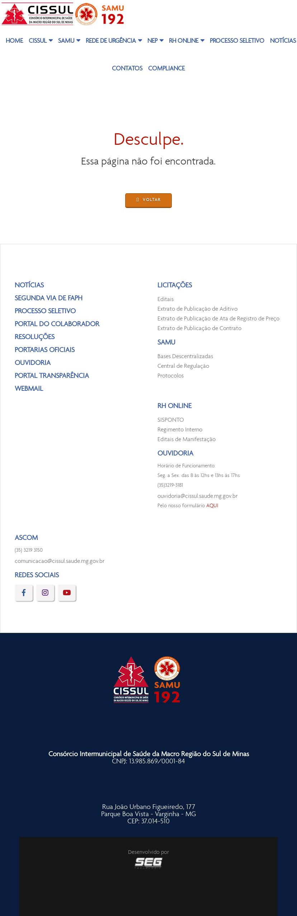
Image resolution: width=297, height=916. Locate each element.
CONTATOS (127, 69)
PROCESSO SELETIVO (237, 41)
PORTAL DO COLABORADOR (57, 324)
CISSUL (38, 41)
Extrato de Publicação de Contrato (199, 328)
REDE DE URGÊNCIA (111, 41)
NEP (152, 41)
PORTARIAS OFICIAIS (45, 350)
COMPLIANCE (166, 69)
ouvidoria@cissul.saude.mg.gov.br (197, 496)
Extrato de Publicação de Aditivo (197, 309)
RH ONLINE (183, 41)
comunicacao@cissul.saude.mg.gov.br (59, 561)
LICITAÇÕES (174, 285)
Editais (165, 299)
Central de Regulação (183, 366)
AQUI (212, 506)
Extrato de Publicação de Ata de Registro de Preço (218, 319)
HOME (14, 41)
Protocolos (170, 376)
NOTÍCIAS (29, 285)
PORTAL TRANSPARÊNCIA (52, 376)
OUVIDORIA (33, 363)
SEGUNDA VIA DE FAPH (48, 298)
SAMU (66, 41)
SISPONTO (170, 420)
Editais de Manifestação (186, 439)
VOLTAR (148, 200)
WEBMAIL (29, 389)
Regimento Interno (179, 430)
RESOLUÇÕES (35, 337)
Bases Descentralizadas (185, 356)
